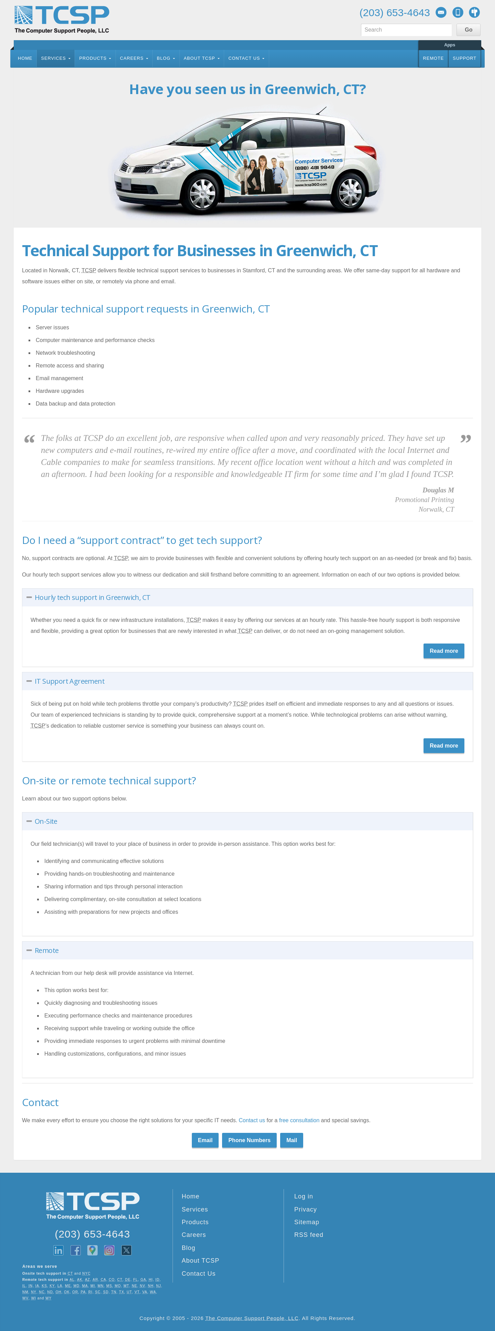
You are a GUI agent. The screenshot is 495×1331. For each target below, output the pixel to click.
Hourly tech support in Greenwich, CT (92, 597)
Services (53, 58)
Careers (132, 58)
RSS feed (308, 1234)
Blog (163, 58)
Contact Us (244, 58)
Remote (433, 58)
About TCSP (199, 58)
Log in (303, 1196)
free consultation (300, 1120)
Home (25, 58)
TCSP (62, 19)
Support (464, 58)
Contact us (252, 1120)
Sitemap (306, 1222)
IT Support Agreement (69, 681)
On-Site (46, 821)
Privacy (305, 1209)
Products (93, 58)
